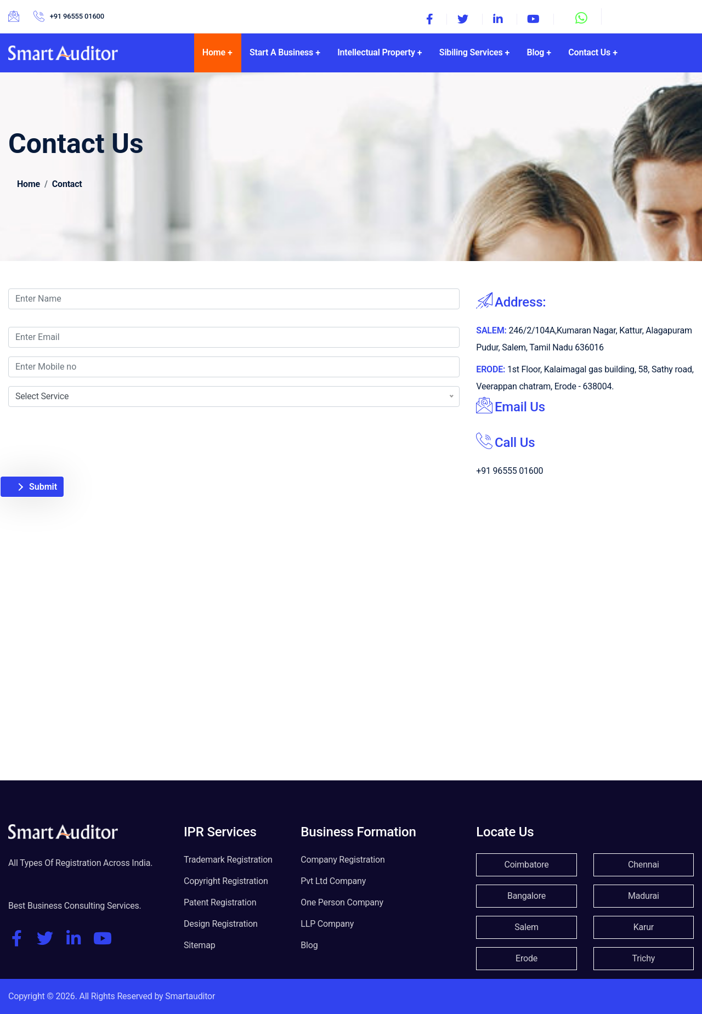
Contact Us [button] (589, 52)
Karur (643, 927)
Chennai (643, 864)
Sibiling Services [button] (471, 52)
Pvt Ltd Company (333, 881)
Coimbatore (526, 864)
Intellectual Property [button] (376, 52)
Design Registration (221, 924)
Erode (526, 958)
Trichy (643, 958)
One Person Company (342, 902)
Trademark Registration (228, 859)
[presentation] (99, 428)
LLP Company (327, 924)
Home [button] (213, 52)
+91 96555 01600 (77, 16)
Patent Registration (220, 902)
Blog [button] (536, 52)
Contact (67, 184)
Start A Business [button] (281, 52)
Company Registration (342, 859)
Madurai (643, 896)
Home (28, 184)
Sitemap (199, 945)
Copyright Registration (226, 881)
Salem (526, 927)
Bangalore (526, 896)
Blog (309, 945)
